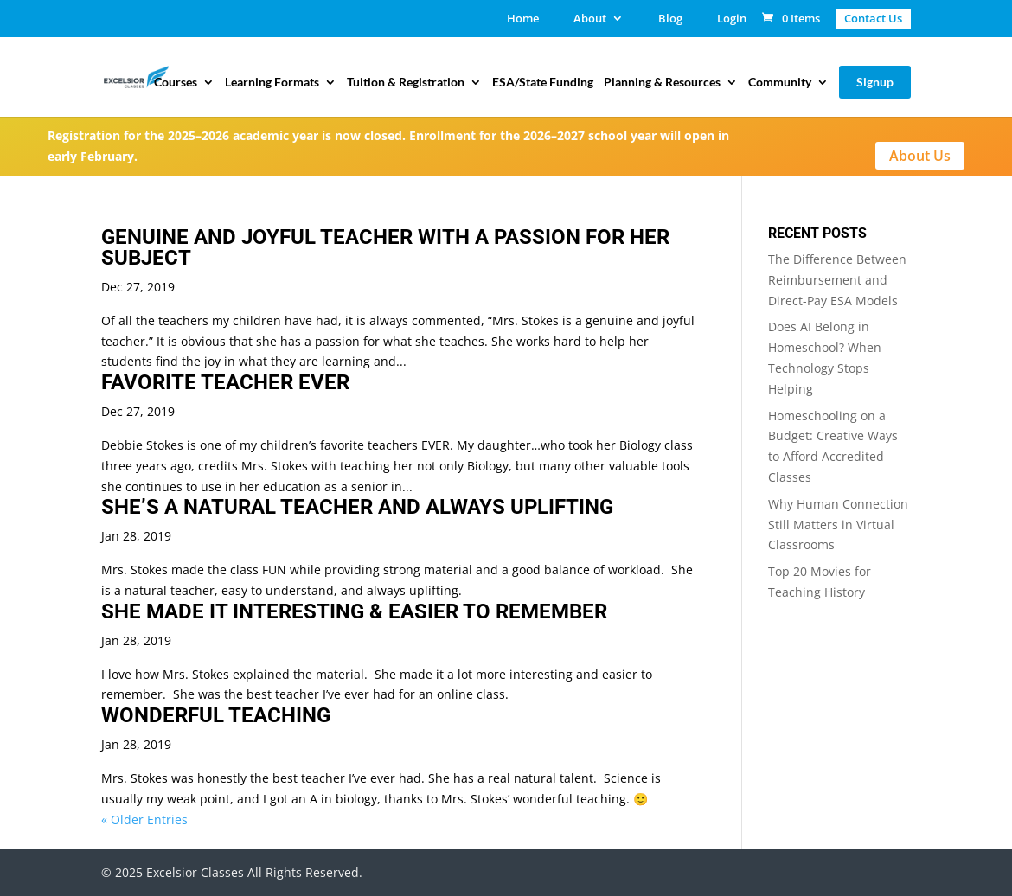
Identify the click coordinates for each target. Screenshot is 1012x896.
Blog (670, 19)
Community (779, 82)
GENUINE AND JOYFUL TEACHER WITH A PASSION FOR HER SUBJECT (385, 247)
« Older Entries (144, 819)
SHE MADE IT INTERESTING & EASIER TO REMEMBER (354, 611)
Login (731, 19)
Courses (175, 82)
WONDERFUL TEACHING (215, 715)
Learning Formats (272, 82)
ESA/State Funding (542, 82)
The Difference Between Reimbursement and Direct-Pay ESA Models (837, 280)
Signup (875, 81)
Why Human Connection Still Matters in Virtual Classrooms (838, 525)
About (589, 19)
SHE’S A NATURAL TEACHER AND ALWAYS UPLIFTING (357, 507)
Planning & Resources (662, 82)
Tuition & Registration (405, 82)
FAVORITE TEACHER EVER (225, 382)
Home (523, 19)
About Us (920, 155)
